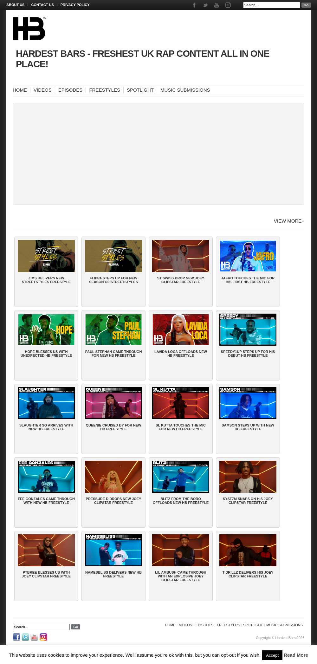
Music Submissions (185, 90)
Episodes (70, 90)
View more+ (289, 221)
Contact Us (42, 5)
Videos (43, 90)
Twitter (205, 5)
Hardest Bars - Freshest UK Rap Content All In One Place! (142, 59)
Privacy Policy (75, 5)
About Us (15, 5)
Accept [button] (272, 655)
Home (20, 90)
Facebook (194, 5)
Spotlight (140, 90)
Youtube (217, 5)
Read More (296, 655)
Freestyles (104, 90)
